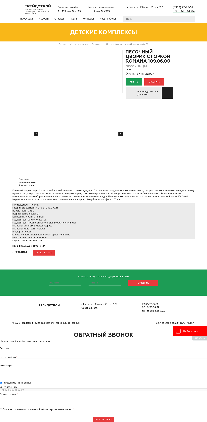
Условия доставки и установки (147, 93)
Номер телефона (8, 357)
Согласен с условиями (36, 409)
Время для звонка (8, 387)
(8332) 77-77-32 (183, 7)
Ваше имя (4, 348)
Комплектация (26, 185)
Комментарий (6, 366)
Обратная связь (89, 308)
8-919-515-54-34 (184, 11)
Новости (44, 18)
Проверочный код (8, 394)
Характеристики (27, 182)
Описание (24, 179)
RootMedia (187, 323)
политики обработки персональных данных (50, 409)
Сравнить (154, 82)
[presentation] (21, 400)
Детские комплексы (79, 44)
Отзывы (59, 18)
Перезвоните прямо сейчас (15, 383)
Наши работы (108, 18)
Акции (73, 18)
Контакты (88, 18)
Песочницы (97, 44)
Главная (62, 44)
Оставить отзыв (44, 252)
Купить (134, 82)
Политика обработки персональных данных (56, 323)
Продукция (26, 18)
